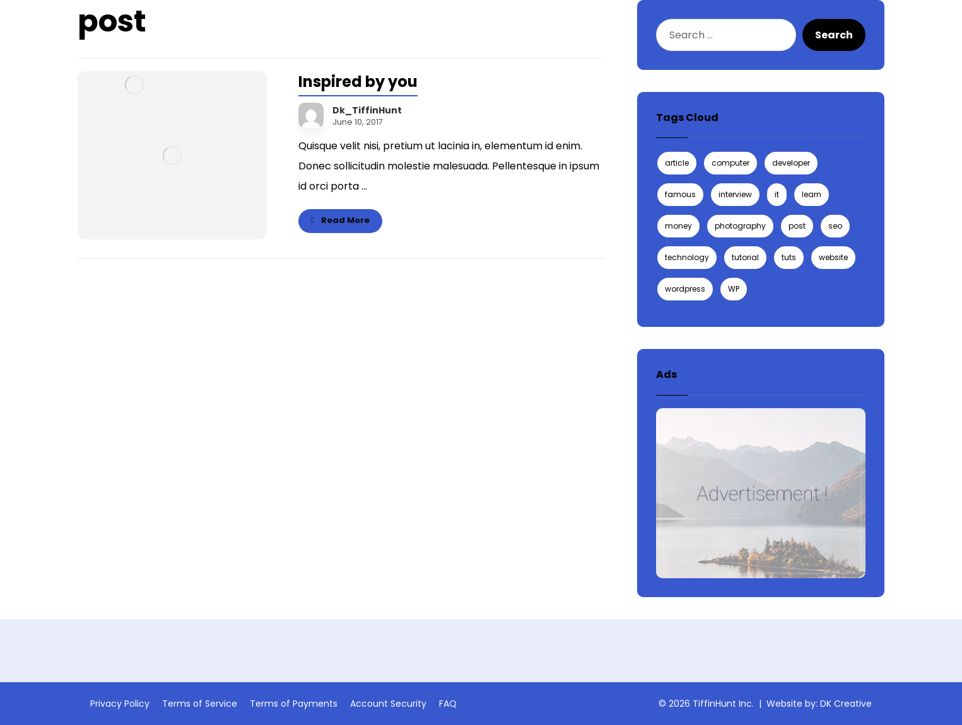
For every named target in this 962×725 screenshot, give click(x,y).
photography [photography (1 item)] (740, 225)
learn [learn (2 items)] (811, 194)
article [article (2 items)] (677, 162)
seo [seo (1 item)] (835, 225)
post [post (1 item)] (797, 225)
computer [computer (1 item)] (730, 162)
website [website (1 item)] (833, 257)
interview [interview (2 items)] (735, 194)
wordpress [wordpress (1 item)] (685, 288)
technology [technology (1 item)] (687, 257)
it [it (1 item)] (777, 194)
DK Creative (846, 703)
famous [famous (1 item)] (680, 194)
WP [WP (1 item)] (733, 288)
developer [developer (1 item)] (791, 162)
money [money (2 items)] (678, 225)
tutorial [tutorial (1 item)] (745, 257)
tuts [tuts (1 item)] (789, 257)
